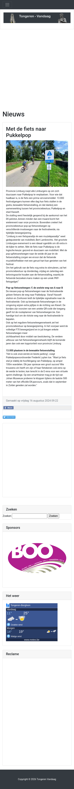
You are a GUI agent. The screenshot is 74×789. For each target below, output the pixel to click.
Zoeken (7, 515)
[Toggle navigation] (7, 4)
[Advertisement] (37, 68)
